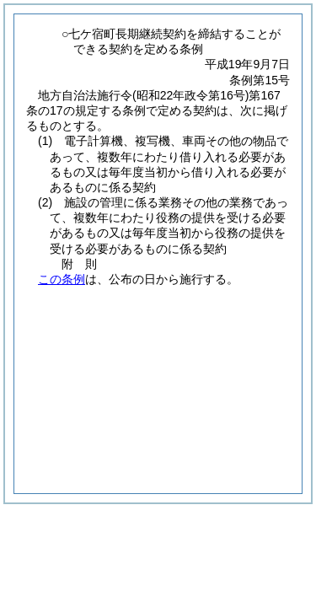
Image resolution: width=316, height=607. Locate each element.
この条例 (61, 279)
